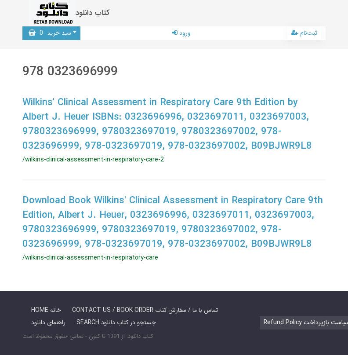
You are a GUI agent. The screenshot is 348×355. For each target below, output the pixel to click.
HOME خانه (46, 310)
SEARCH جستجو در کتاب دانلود (116, 322)
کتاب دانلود (93, 13)
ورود (181, 33)
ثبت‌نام (304, 33)
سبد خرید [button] (50, 33)
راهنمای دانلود (48, 322)
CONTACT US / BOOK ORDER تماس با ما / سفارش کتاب (145, 310)
